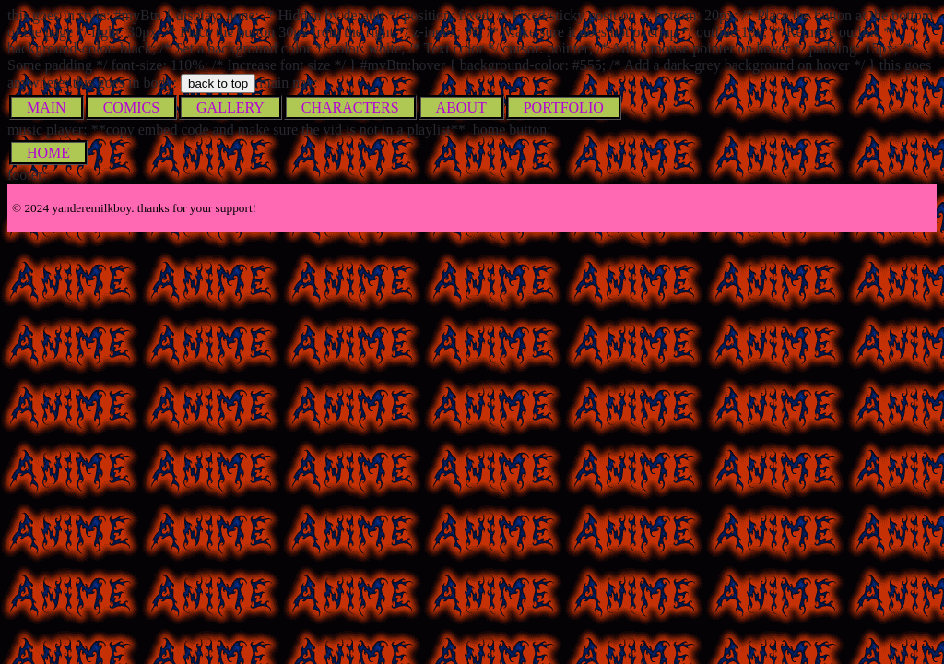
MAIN (46, 107)
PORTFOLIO (564, 107)
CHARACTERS (350, 107)
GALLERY (230, 107)
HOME (48, 152)
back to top (218, 83)
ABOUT (461, 107)
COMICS (131, 107)
